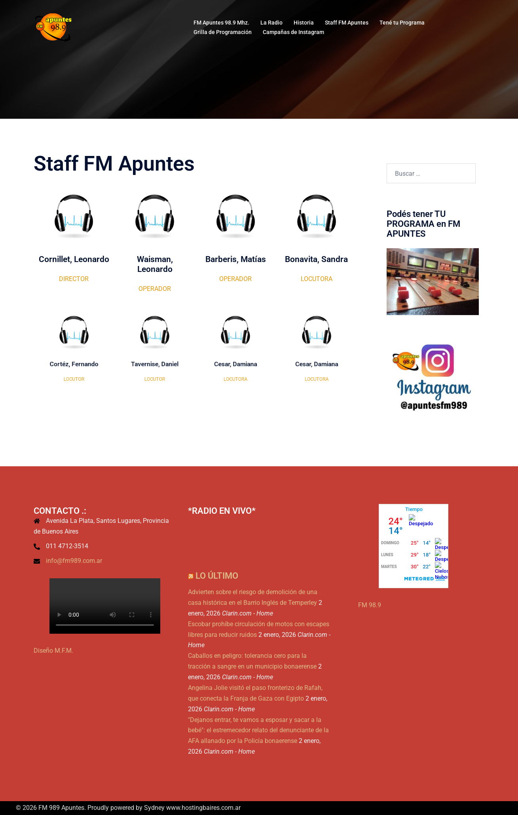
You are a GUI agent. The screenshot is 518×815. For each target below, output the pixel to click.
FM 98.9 (369, 605)
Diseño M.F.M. (53, 650)
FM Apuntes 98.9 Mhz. (221, 22)
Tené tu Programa (402, 22)
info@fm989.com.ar (74, 560)
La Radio (271, 22)
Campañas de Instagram (293, 32)
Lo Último (216, 576)
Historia (304, 22)
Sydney (154, 807)
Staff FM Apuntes (346, 22)
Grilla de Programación (223, 32)
